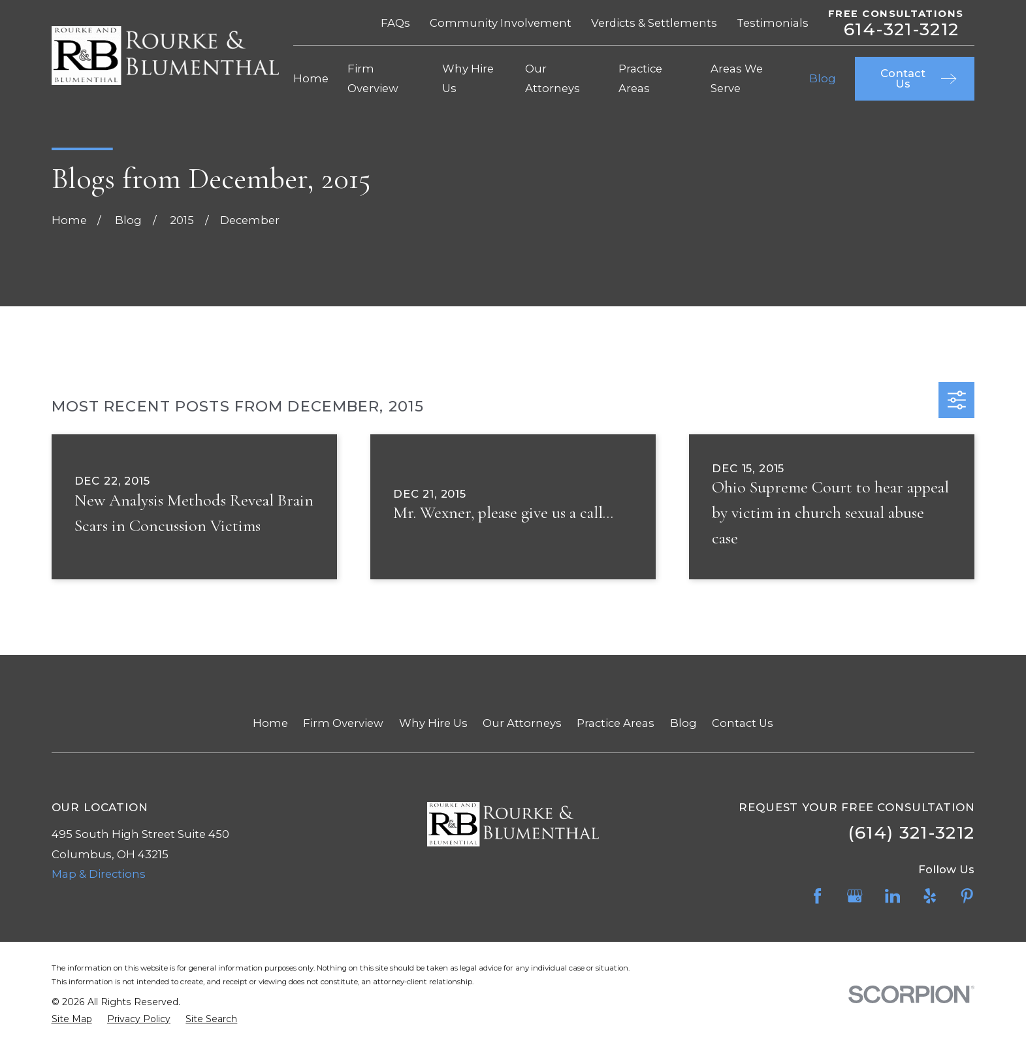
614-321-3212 (901, 30)
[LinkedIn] (892, 895)
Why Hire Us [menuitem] (468, 78)
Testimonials (773, 22)
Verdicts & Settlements (654, 22)
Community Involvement (500, 22)
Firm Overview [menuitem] (372, 78)
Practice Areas (615, 723)
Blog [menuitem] (822, 78)
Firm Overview (343, 723)
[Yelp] (929, 895)
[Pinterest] (966, 895)
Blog (683, 723)
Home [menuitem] (311, 78)
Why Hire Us (433, 723)
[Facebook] (817, 895)
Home (270, 723)
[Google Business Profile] (854, 895)
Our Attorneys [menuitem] (552, 78)
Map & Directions (99, 873)
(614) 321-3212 (911, 832)
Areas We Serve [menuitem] (737, 78)
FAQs (395, 22)
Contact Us (742, 723)
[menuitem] (72, 1019)
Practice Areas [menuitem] (640, 78)
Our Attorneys (522, 723)
